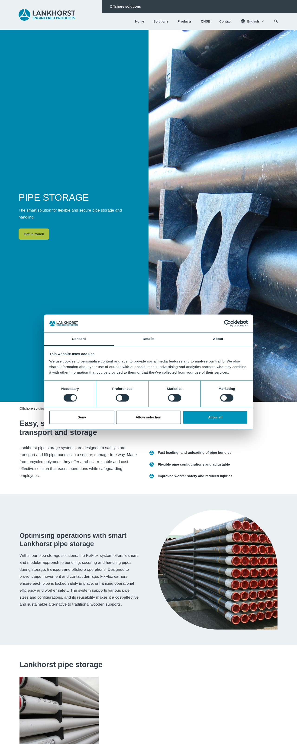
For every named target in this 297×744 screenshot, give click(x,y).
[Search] (276, 21)
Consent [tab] (79, 339)
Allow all (215, 417)
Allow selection (148, 417)
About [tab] (218, 339)
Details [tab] (148, 339)
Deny (81, 417)
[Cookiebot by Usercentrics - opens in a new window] (227, 323)
